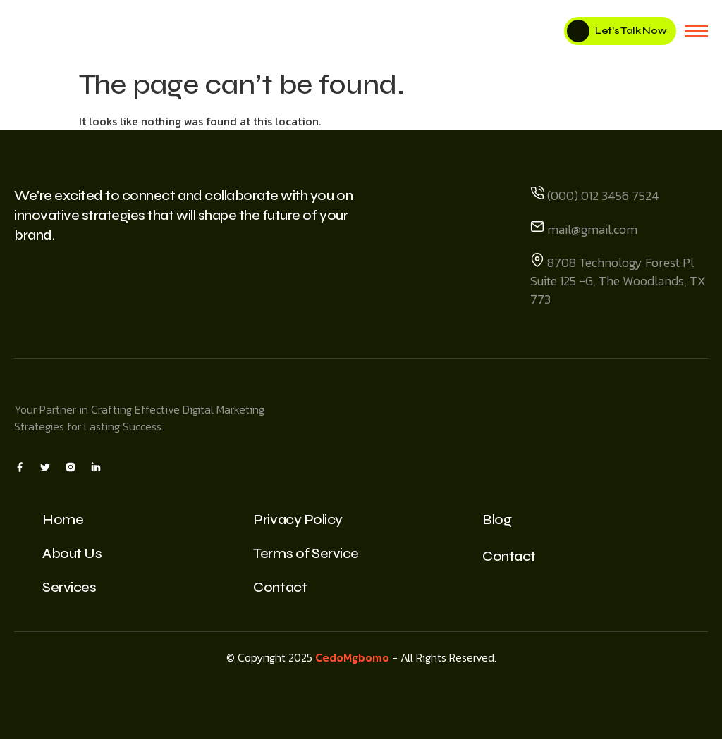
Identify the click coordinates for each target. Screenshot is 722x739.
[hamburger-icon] (696, 31)
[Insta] (70, 466)
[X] (45, 466)
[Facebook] (19, 466)
